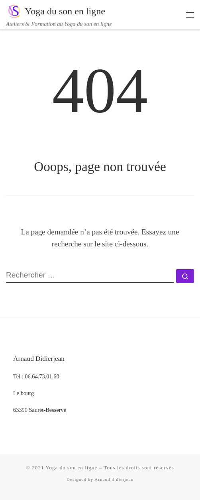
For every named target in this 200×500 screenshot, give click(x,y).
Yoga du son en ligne (71, 467)
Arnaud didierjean (113, 479)
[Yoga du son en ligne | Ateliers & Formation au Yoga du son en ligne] (14, 10)
